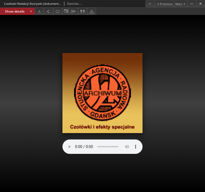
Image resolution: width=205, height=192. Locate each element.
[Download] (39, 11)
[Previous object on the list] (164, 3)
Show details (19, 11)
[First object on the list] (149, 3)
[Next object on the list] (180, 3)
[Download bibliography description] (73, 11)
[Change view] (65, 11)
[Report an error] (91, 11)
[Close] (200, 3)
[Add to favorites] (57, 11)
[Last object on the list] (191, 3)
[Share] (48, 11)
